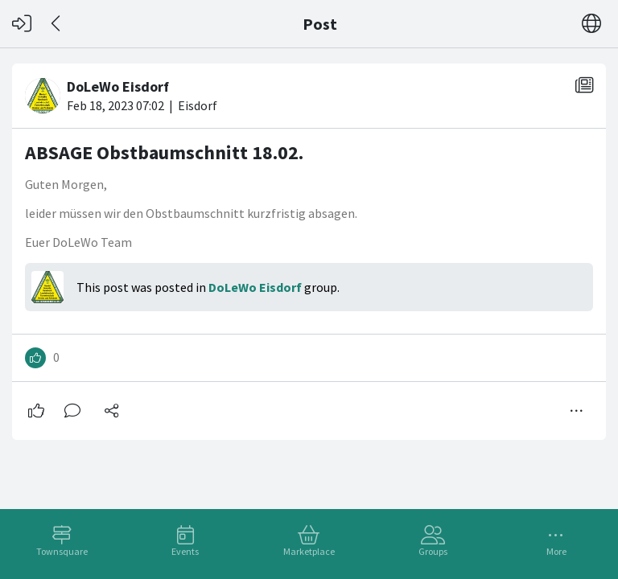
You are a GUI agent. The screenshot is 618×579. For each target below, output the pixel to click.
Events (185, 551)
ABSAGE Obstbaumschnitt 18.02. (164, 152)
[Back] (56, 23)
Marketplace (309, 551)
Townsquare (62, 551)
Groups (432, 551)
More (556, 551)
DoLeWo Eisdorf (255, 287)
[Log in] (21, 23)
